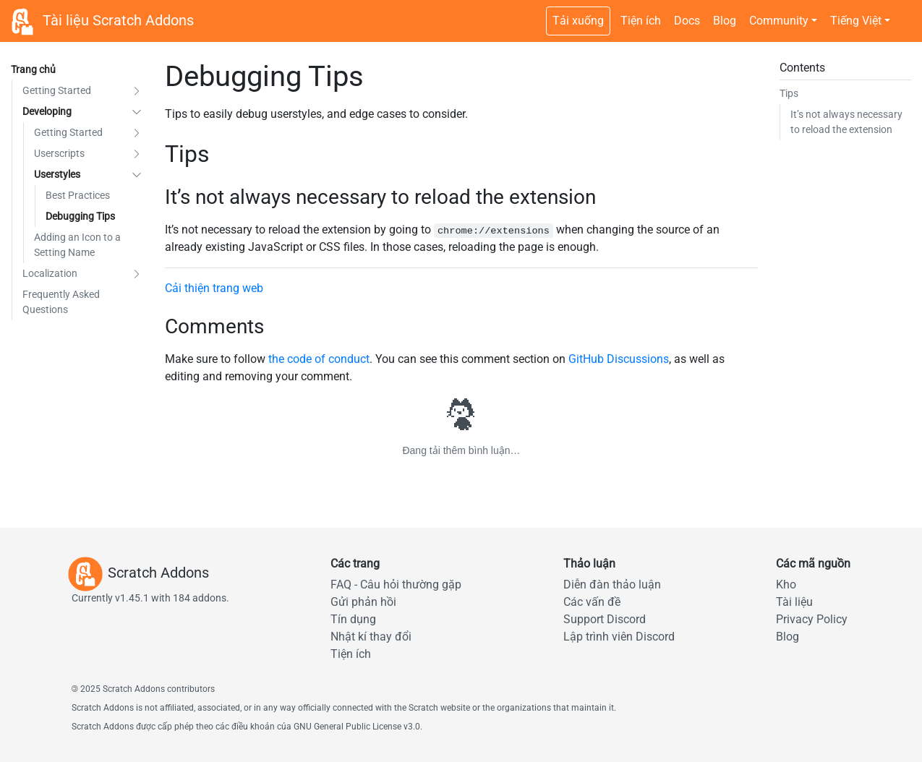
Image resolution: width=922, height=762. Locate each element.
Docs (687, 20)
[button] (137, 90)
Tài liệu (794, 602)
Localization (49, 273)
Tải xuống (578, 20)
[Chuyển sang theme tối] (903, 13)
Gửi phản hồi (363, 602)
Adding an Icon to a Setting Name (77, 244)
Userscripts (59, 153)
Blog (724, 20)
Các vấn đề (591, 602)
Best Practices (78, 195)
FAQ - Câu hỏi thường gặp (395, 584)
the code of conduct (319, 359)
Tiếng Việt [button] (856, 20)
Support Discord (604, 619)
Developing (47, 111)
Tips (789, 93)
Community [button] (778, 20)
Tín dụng (353, 619)
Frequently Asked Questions (61, 301)
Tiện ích (640, 20)
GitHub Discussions (618, 359)
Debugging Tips (80, 216)
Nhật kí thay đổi (370, 636)
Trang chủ (33, 69)
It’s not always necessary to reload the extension (846, 121)
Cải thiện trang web (214, 288)
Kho (786, 584)
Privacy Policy (812, 619)
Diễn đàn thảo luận (612, 584)
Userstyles (57, 174)
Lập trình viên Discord (619, 636)
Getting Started (56, 90)
